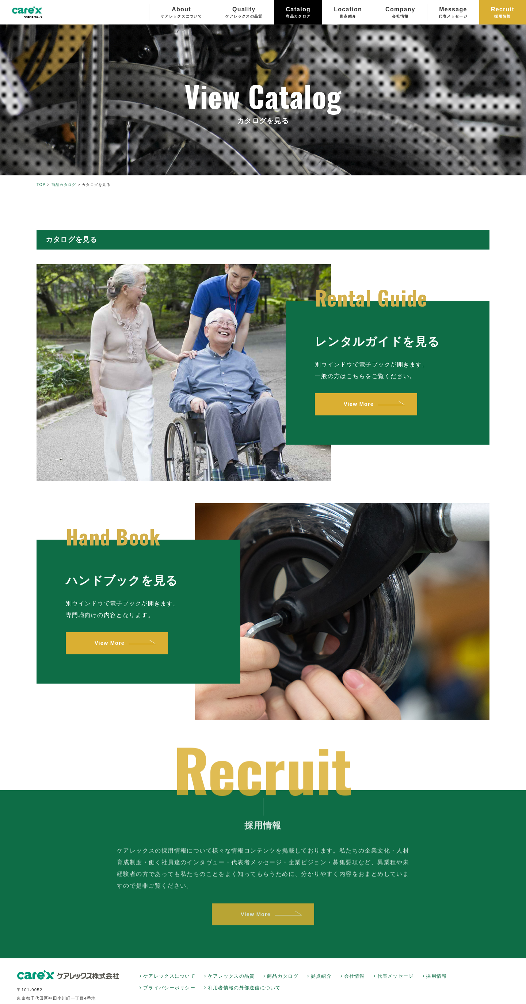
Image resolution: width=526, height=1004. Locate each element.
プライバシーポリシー (169, 988)
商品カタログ (282, 976)
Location (348, 12)
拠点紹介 (321, 976)
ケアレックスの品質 (231, 976)
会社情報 (354, 976)
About (181, 12)
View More (357, 404)
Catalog (298, 12)
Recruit (502, 12)
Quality (244, 12)
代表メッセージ (395, 976)
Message (453, 12)
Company (400, 12)
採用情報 (436, 976)
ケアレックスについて (169, 976)
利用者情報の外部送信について (244, 988)
